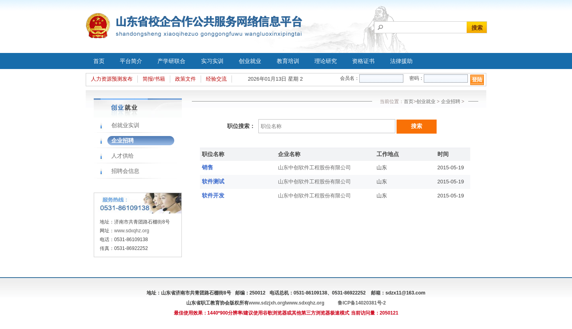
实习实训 (212, 61)
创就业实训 (125, 125)
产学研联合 (171, 61)
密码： (416, 78)
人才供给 (122, 155)
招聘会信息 (125, 171)
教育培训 (288, 61)
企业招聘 (122, 140)
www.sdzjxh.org (267, 303)
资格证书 (363, 61)
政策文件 (185, 79)
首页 (99, 61)
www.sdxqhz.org (131, 231)
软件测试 (213, 181)
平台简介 (131, 61)
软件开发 (213, 195)
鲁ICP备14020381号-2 (362, 303)
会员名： (349, 78)
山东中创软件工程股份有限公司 (314, 167)
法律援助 (401, 61)
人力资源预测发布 (112, 79)
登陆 (477, 80)
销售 (207, 167)
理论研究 (325, 61)
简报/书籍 (154, 79)
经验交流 (216, 79)
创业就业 (250, 61)
